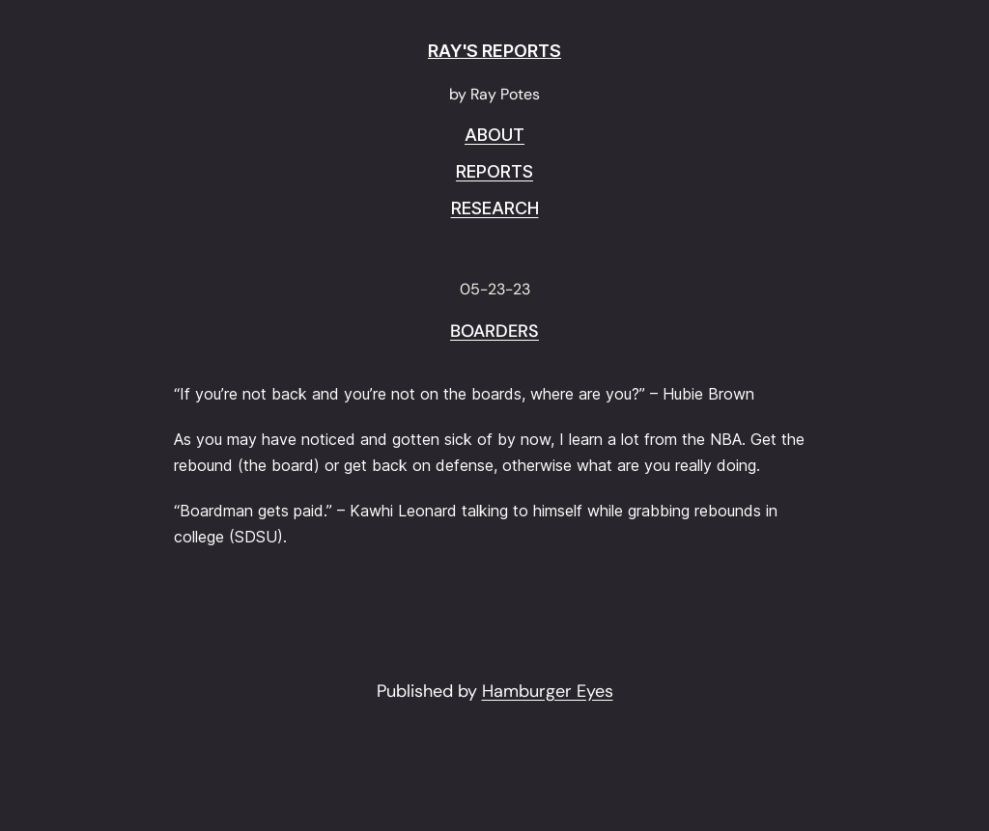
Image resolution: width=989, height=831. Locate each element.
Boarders (494, 332)
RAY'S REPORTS (494, 51)
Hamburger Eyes (547, 691)
